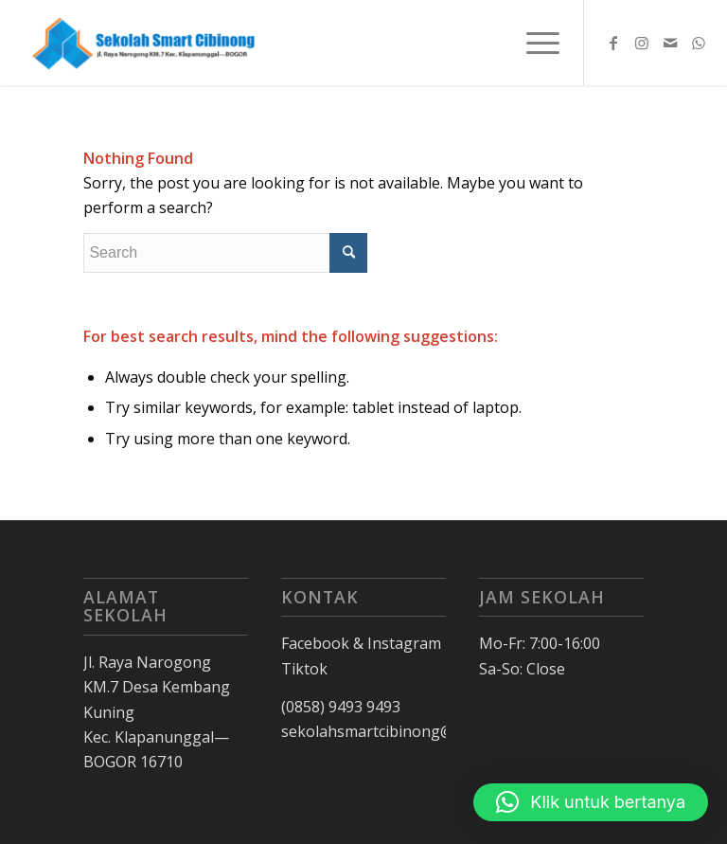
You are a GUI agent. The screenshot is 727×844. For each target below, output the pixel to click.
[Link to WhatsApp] (698, 42)
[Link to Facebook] (613, 42)
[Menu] (533, 42)
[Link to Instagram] (642, 42)
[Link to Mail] (670, 42)
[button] (590, 802)
